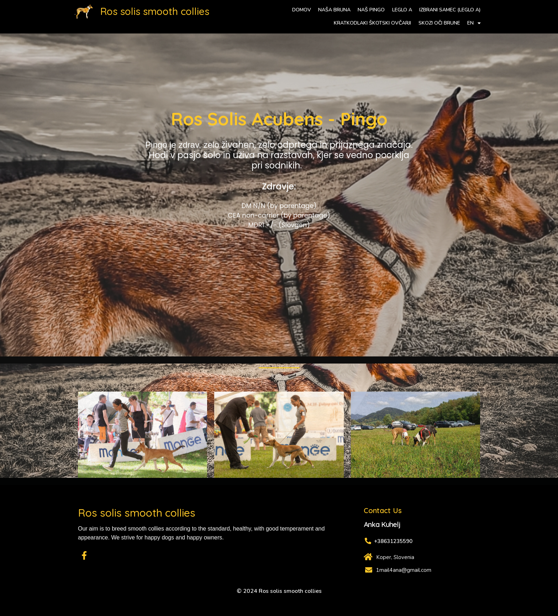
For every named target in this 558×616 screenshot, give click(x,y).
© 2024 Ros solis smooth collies (279, 591)
